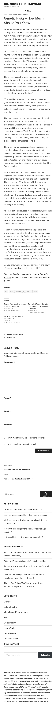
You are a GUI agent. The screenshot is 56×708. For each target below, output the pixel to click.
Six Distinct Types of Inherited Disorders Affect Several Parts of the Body (38, 306)
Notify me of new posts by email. (21, 444)
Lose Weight (9, 628)
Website (8, 424)
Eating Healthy (10, 607)
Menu (28, 11)
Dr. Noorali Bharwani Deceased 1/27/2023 (23, 510)
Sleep (6, 617)
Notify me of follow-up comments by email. (26, 438)
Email (7, 411)
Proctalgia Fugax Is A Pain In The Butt (29, 561)
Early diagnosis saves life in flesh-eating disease (25, 515)
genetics (11, 337)
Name (7, 398)
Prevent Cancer (11, 639)
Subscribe (45, 655)
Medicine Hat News (13, 310)
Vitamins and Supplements (16, 612)
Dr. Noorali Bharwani (22, 4)
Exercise (7, 602)
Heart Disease (10, 633)
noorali (24, 15)
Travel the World (11, 644)
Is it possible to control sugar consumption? (23, 537)
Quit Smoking (10, 623)
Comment (9, 362)
